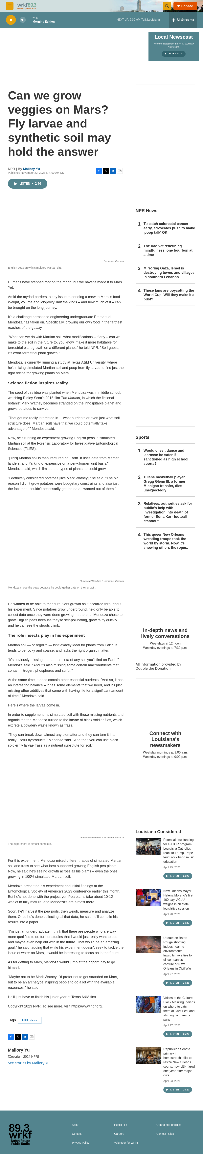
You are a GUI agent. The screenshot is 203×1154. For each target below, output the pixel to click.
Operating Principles (168, 1124)
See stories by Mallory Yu (29, 1062)
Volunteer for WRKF (126, 1142)
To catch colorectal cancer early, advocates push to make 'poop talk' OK (169, 228)
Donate (187, 6)
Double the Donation (153, 668)
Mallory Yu (31, 169)
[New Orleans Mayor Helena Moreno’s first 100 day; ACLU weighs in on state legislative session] (148, 897)
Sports (142, 437)
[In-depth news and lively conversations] (165, 591)
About (75, 1124)
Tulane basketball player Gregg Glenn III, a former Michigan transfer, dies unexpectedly (164, 483)
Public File (120, 1124)
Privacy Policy (80, 1142)
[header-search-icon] (167, 6)
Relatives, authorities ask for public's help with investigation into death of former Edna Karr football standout (168, 512)
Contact (76, 1133)
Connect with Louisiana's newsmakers (165, 739)
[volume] (22, 19)
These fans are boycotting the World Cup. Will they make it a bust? (169, 294)
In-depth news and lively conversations (165, 633)
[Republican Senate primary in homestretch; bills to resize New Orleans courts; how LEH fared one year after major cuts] (148, 1055)
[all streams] (183, 20)
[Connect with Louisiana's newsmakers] (165, 701)
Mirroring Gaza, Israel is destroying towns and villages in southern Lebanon (169, 272)
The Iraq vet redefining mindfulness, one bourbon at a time (168, 250)
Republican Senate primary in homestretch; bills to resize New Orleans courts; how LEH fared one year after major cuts (179, 1062)
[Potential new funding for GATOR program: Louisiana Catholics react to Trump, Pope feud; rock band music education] (148, 846)
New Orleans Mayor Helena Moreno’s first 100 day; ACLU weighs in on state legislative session (178, 899)
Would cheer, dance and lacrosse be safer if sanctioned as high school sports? (166, 457)
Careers (119, 1133)
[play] (11, 20)
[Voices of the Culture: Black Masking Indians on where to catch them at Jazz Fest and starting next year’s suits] (148, 1004)
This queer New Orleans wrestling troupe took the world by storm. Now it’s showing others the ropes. (166, 541)
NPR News (29, 1020)
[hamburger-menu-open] (9, 6)
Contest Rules (165, 1133)
